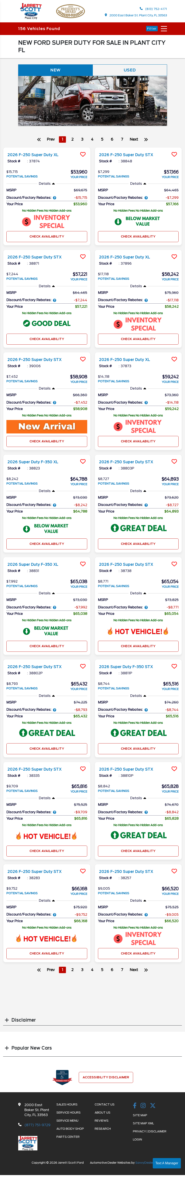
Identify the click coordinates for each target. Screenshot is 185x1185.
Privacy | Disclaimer (149, 1134)
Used (129, 71)
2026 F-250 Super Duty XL (37, 156)
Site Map (140, 1117)
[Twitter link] (153, 1108)
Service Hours (68, 1115)
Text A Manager (166, 1163)
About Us (102, 1115)
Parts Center (68, 1139)
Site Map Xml (143, 1125)
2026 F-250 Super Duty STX (130, 156)
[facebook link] (135, 1108)
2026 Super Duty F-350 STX (130, 668)
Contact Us (105, 1107)
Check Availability (47, 238)
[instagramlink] (143, 1108)
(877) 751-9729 (37, 1127)
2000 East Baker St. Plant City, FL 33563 (135, 16)
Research (103, 1131)
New (55, 71)
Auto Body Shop (70, 1131)
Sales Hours (67, 1107)
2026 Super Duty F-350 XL (37, 464)
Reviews (102, 1123)
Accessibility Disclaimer (106, 1079)
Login (137, 1142)
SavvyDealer (144, 1165)
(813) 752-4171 (153, 9)
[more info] (46, 150)
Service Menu (67, 1123)
